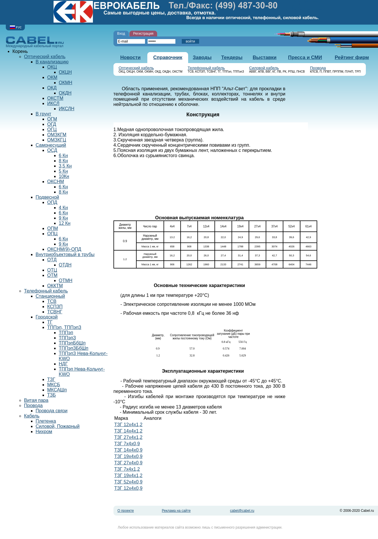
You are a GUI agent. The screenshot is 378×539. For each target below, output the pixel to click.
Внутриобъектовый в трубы (65, 254)
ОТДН (65, 264)
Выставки (264, 57)
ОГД (51, 124)
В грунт (43, 113)
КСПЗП (55, 306)
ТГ (49, 322)
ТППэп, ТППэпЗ (64, 327)
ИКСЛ (53, 103)
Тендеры (231, 57)
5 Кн (63, 171)
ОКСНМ (55, 181)
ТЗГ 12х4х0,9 (128, 489)
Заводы (202, 57)
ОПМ (52, 228)
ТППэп (66, 332)
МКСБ (53, 384)
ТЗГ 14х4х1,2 (128, 431)
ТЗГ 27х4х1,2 (128, 438)
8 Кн (63, 160)
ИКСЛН (66, 108)
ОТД (52, 259)
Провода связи (51, 410)
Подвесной (47, 197)
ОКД (52, 87)
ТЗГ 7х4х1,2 (127, 470)
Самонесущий (51, 145)
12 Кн (64, 223)
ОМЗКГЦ (56, 139)
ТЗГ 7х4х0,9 (127, 444)
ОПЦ (52, 233)
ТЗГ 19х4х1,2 (128, 476)
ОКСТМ (55, 98)
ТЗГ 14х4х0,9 (128, 450)
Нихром (44, 431)
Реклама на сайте (176, 511)
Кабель (31, 415)
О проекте (126, 511)
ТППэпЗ (67, 337)
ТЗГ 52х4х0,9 (128, 482)
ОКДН (65, 93)
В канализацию (52, 61)
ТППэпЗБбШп (73, 348)
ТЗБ (51, 395)
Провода (318, 68)
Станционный (50, 296)
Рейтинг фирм (352, 57)
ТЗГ (51, 379)
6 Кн (63, 155)
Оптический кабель (136, 68)
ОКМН (65, 82)
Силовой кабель (264, 68)
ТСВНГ (54, 311)
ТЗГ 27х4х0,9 (128, 463)
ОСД (52, 150)
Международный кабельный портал (35, 42)
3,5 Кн (65, 165)
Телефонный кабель (206, 68)
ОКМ (52, 77)
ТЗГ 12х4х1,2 (128, 425)
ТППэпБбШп (72, 343)
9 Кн (63, 218)
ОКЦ (52, 67)
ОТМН (65, 280)
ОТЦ (52, 270)
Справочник (167, 57)
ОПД (52, 202)
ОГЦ (52, 129)
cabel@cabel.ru (242, 511)
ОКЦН (65, 72)
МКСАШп (57, 389)
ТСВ (51, 301)
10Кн (64, 176)
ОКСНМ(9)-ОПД (64, 249)
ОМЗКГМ (56, 134)
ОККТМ (55, 285)
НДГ (63, 363)
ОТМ (52, 275)
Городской (47, 316)
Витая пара (36, 400)
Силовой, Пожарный (58, 426)
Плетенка (46, 421)
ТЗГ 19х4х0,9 (128, 457)
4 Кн (63, 207)
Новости (130, 57)
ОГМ (52, 119)
